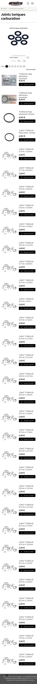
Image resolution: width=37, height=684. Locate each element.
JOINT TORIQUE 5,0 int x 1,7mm (26, 431)
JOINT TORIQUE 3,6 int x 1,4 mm (26, 244)
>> (24, 66)
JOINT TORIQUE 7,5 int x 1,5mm (26, 655)
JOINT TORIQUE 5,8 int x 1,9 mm (26, 487)
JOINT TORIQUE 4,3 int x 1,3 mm (26, 337)
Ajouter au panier (29, 84)
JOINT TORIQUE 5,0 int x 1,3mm (26, 412)
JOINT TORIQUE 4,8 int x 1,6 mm (26, 375)
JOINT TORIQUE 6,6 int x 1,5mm (26, 599)
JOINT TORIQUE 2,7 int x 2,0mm (26, 169)
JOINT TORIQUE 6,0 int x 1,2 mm (26, 506)
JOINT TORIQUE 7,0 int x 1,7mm (26, 637)
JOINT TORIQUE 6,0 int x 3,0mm (26, 543)
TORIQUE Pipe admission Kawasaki (25, 76)
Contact (32, 3)
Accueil (4, 8)
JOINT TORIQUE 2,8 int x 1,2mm (26, 188)
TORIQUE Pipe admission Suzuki (26, 113)
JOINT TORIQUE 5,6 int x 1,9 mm (26, 450)
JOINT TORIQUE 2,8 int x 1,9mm (26, 206)
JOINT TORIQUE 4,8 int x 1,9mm (26, 393)
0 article (28, 3)
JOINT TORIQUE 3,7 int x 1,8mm (26, 262)
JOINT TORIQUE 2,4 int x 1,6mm (26, 150)
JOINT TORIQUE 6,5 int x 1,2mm (26, 562)
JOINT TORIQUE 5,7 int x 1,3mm (26, 468)
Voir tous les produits (31, 69)
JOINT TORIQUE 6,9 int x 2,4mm (26, 618)
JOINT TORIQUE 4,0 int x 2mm (26, 300)
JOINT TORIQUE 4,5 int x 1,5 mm (26, 356)
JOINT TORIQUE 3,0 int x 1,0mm (26, 225)
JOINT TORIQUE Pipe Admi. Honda (27, 131)
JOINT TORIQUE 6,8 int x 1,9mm (26, 580)
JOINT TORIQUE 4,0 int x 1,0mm (26, 281)
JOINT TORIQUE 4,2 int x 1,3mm (26, 319)
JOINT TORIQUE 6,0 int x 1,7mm (26, 524)
